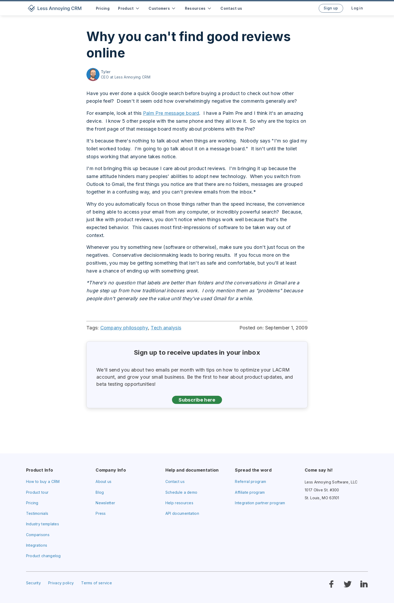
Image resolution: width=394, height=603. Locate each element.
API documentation (182, 513)
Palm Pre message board (171, 113)
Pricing (32, 503)
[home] (55, 8)
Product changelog (43, 555)
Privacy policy (61, 583)
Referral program (250, 481)
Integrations (36, 545)
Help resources (179, 503)
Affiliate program (250, 492)
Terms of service (96, 583)
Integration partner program (260, 503)
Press (101, 513)
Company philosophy (124, 327)
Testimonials (37, 513)
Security (33, 583)
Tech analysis (166, 327)
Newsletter (105, 503)
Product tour (37, 492)
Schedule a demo (181, 492)
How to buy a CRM (43, 481)
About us (103, 481)
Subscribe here (197, 400)
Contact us (175, 481)
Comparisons (38, 534)
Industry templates (42, 524)
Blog (100, 492)
